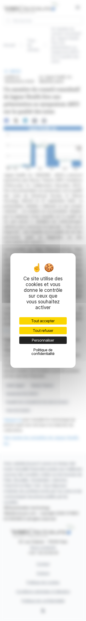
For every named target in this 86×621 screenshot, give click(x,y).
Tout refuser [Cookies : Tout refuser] (43, 330)
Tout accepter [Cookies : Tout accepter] (43, 321)
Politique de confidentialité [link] (43, 352)
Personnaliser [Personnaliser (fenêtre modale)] (43, 340)
